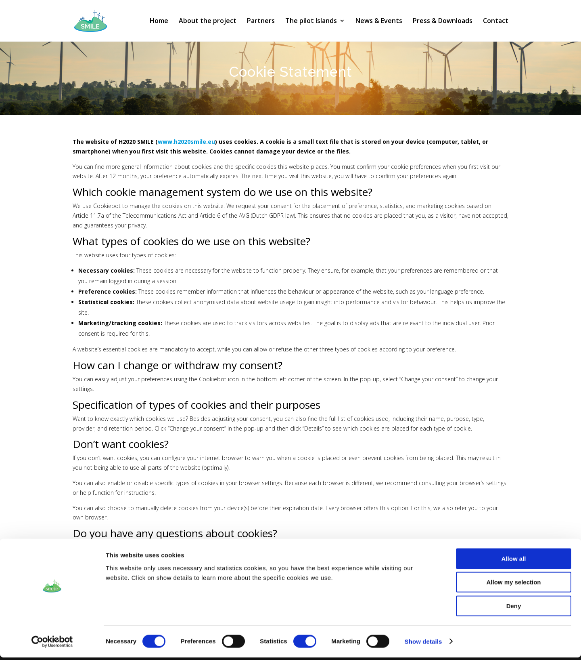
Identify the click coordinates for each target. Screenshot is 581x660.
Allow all (514, 561)
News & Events (378, 21)
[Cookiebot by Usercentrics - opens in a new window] (52, 644)
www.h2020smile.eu (186, 141)
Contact (495, 21)
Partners (261, 21)
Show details (423, 644)
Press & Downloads (442, 21)
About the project (207, 21)
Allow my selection (513, 585)
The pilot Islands (311, 21)
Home (159, 21)
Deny (513, 608)
